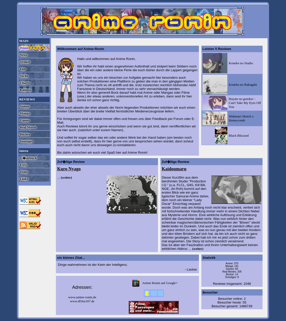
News (23, 55)
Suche (23, 76)
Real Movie (27, 127)
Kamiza (25, 90)
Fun (22, 69)
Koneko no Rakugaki (243, 84)
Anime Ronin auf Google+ (154, 283)
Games (24, 120)
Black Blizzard (239, 135)
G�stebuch (27, 158)
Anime (24, 106)
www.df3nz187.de (82, 301)
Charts (24, 83)
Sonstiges (26, 141)
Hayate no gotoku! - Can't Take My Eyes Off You (245, 103)
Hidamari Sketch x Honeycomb (241, 118)
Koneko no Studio (241, 63)
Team (23, 172)
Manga (24, 113)
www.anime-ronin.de (82, 297)
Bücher (24, 134)
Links (23, 179)
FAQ (22, 165)
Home (23, 48)
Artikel (24, 62)
